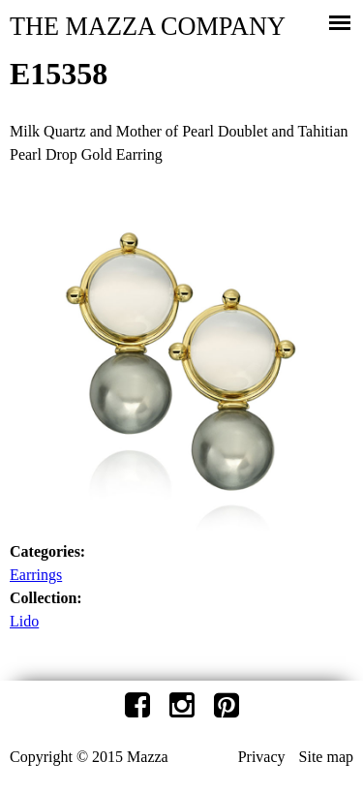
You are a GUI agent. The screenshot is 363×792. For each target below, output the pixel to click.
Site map (326, 756)
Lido (24, 621)
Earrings (36, 574)
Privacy (262, 756)
